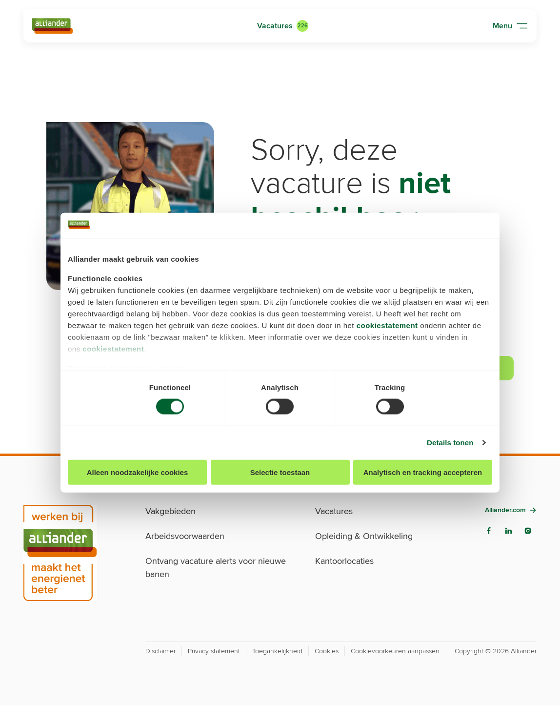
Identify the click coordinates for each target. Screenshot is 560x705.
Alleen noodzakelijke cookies (137, 472)
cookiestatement (387, 325)
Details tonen (450, 442)
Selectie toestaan (280, 472)
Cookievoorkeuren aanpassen (395, 651)
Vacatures (275, 26)
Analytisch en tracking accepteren (422, 472)
